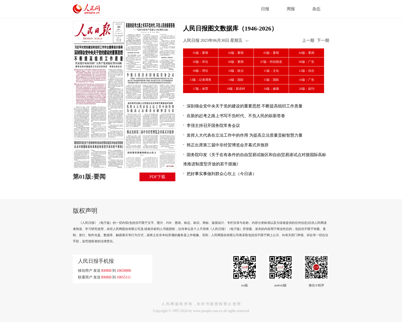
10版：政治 (236, 71)
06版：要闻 (236, 62)
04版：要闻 (306, 53)
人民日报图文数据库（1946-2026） (230, 28)
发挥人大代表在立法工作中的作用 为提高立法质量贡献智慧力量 (245, 135)
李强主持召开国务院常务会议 (213, 125)
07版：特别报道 (271, 62)
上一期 (308, 40)
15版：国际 (271, 80)
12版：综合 (306, 71)
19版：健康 (271, 88)
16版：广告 (306, 80)
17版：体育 (200, 88)
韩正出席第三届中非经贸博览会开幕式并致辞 (228, 145)
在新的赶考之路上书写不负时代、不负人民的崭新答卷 (236, 116)
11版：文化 (271, 71)
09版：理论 (200, 71)
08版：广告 (306, 62)
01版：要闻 (200, 53)
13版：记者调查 (200, 80)
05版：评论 (200, 62)
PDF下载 (157, 177)
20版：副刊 (306, 88)
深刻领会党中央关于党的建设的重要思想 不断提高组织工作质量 (245, 106)
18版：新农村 (236, 88)
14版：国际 (236, 80)
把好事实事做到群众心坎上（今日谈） (221, 174)
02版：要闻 (236, 53)
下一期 (323, 40)
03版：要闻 (271, 53)
